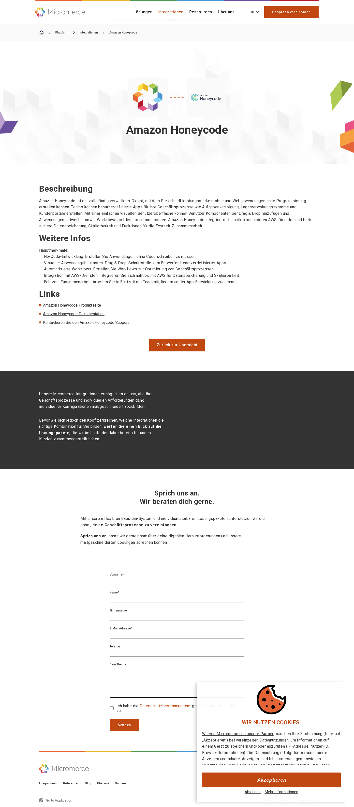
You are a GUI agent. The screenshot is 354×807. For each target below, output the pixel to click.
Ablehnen (253, 792)
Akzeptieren (271, 780)
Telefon (115, 646)
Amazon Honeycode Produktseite (72, 305)
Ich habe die (128, 706)
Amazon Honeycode (123, 32)
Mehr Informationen (281, 792)
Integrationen (170, 12)
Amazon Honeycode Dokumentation (73, 314)
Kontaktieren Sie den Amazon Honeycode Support (86, 322)
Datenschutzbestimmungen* (166, 706)
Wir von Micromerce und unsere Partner (238, 733)
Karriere (120, 783)
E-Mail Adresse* (121, 628)
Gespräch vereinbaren (291, 12)
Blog (88, 783)
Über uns (226, 12)
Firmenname (118, 610)
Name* (114, 592)
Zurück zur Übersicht (177, 345)
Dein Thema (118, 664)
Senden (124, 725)
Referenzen (71, 783)
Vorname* (117, 574)
